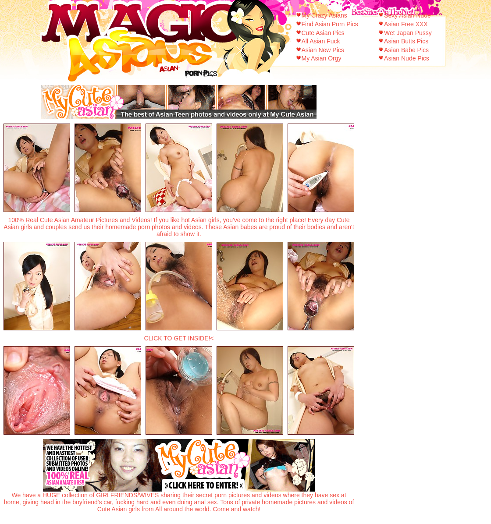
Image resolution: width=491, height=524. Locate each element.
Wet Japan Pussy (408, 32)
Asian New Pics (323, 49)
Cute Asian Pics (323, 32)
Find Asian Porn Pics (330, 24)
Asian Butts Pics (406, 41)
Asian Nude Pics (406, 58)
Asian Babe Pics (406, 49)
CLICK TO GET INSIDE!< (178, 338)
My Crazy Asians (324, 15)
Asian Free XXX (406, 24)
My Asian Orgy (322, 58)
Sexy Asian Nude (407, 15)
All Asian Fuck (321, 41)
